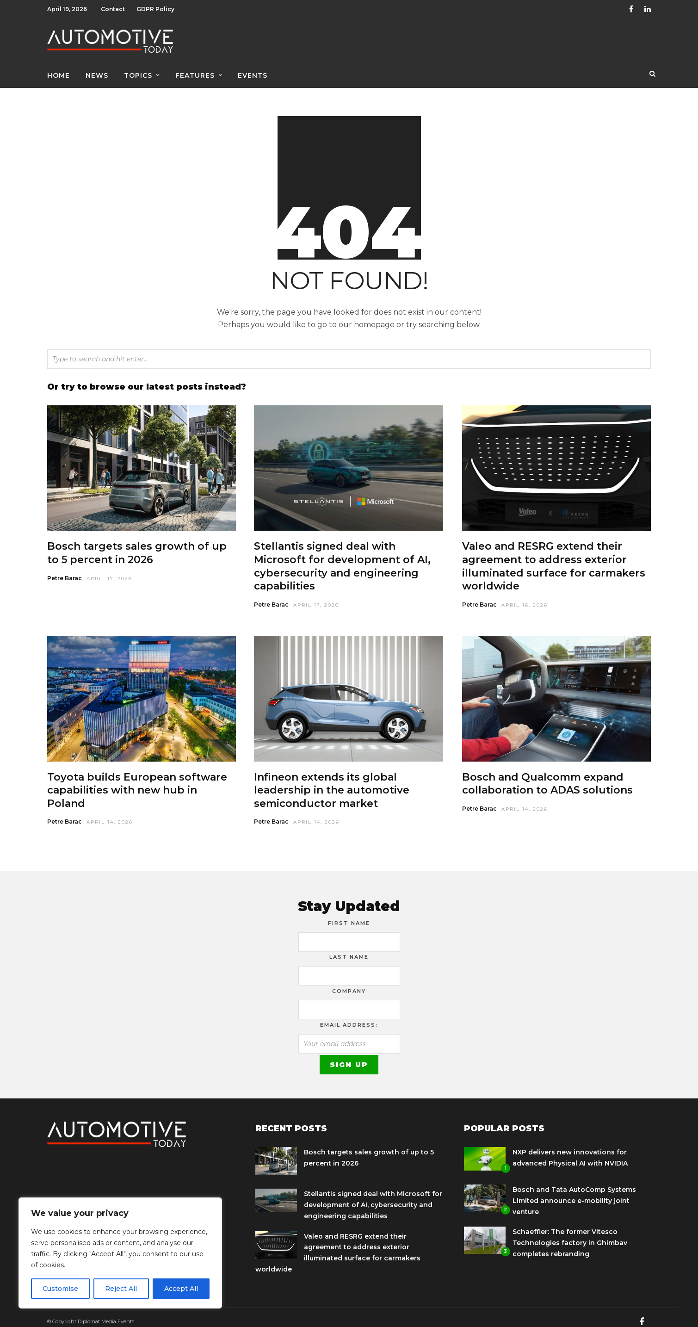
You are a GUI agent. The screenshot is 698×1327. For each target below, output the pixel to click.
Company (349, 983)
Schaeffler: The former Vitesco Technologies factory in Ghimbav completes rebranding (570, 1235)
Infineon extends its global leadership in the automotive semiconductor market (331, 782)
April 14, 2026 (109, 814)
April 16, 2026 (524, 597)
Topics (138, 72)
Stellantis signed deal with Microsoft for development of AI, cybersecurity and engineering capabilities (342, 558)
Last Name (349, 949)
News (97, 72)
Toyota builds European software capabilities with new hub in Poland (137, 782)
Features (195, 72)
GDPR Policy (155, 9)
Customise (60, 1288)
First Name (349, 915)
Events (252, 72)
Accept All (181, 1288)
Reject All (121, 1288)
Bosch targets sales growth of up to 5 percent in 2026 (137, 545)
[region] (120, 1252)
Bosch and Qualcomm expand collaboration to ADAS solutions (547, 776)
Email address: (349, 1017)
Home (58, 72)
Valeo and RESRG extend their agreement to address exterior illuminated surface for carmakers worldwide (553, 558)
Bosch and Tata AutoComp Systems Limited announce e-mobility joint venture (574, 1193)
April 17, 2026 (109, 571)
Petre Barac (64, 570)
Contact (113, 9)
